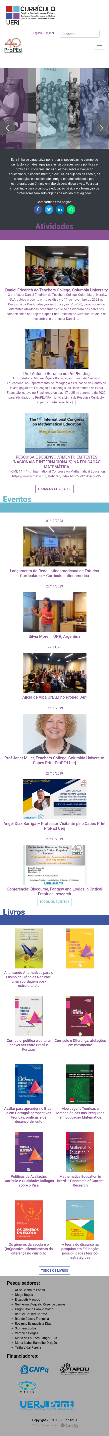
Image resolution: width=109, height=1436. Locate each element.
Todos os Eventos (54, 902)
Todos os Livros (54, 1270)
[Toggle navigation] (99, 46)
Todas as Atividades (55, 489)
